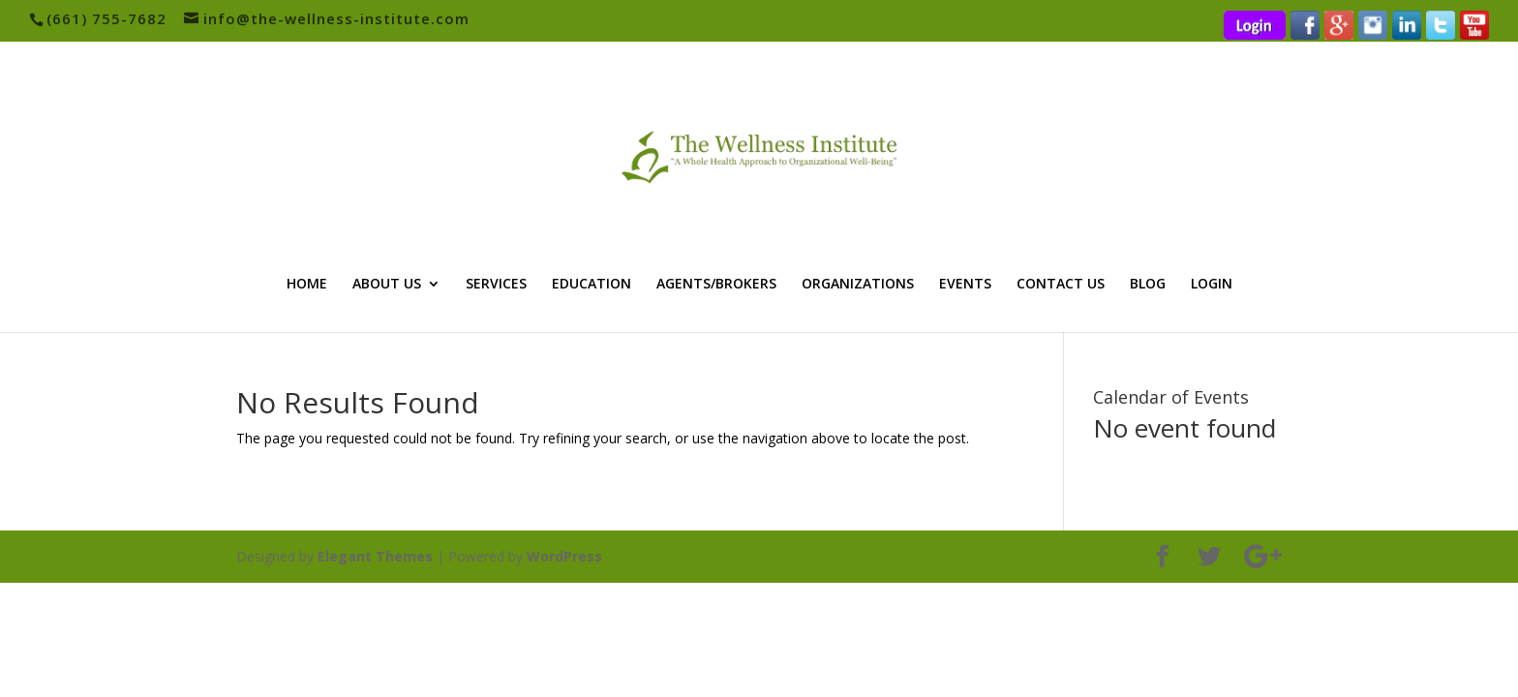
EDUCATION (591, 284)
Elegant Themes (375, 556)
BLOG (1148, 284)
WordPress (564, 556)
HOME (307, 284)
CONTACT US (1061, 284)
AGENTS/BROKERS (716, 284)
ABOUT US (386, 284)
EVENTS (965, 284)
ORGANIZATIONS (858, 284)
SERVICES (496, 284)
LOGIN (1211, 284)
